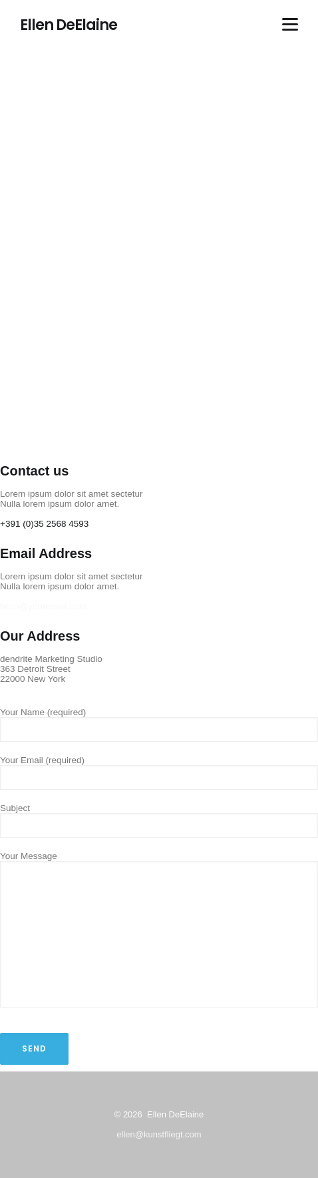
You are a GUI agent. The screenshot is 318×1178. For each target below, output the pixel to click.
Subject (159, 816)
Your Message (159, 930)
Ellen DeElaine (68, 25)
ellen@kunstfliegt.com (158, 1134)
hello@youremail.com (43, 606)
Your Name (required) (159, 721)
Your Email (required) (159, 768)
